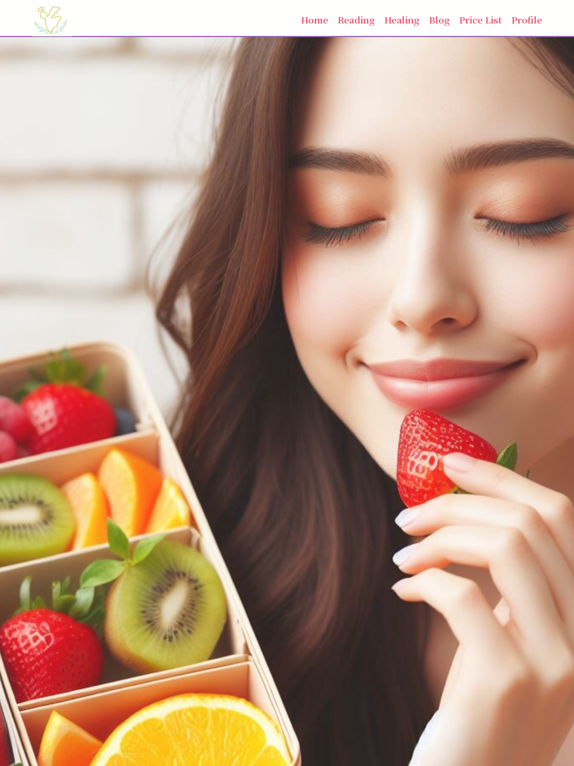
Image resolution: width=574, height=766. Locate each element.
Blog (439, 19)
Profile (526, 19)
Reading (356, 19)
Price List (480, 19)
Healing (401, 19)
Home (314, 19)
